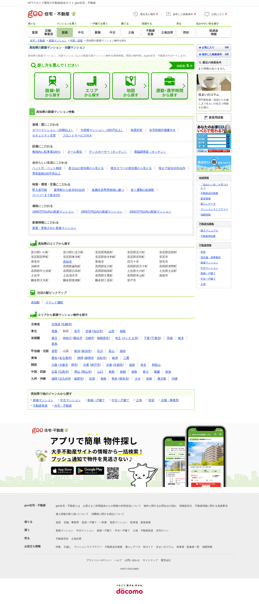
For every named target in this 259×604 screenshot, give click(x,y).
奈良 (143, 364)
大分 (138, 378)
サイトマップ (150, 560)
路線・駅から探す (52, 86)
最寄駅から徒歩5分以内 (69, 189)
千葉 (147, 338)
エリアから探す (91, 86)
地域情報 (204, 177)
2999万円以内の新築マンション (102, 211)
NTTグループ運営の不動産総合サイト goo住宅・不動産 (62, 2)
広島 (54, 371)
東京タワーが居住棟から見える (131, 168)
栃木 (181, 338)
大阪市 (63, 364)
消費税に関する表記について (107, 514)
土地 (139, 400)
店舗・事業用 (170, 400)
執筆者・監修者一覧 (188, 546)
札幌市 (66, 324)
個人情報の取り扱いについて (72, 514)
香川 (146, 371)
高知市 (67, 261)
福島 (123, 331)
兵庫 (86, 364)
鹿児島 (161, 378)
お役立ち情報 (32, 546)
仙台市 (97, 331)
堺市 (74, 364)
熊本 (115, 378)
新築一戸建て (96, 400)
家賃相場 (206, 198)
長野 (54, 351)
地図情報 (206, 214)
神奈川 (67, 338)
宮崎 (149, 378)
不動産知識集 (206, 223)
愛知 (54, 358)
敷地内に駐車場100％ (46, 151)
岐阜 (115, 358)
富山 (111, 351)
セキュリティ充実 (44, 135)
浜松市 (101, 358)
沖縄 (174, 378)
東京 (54, 338)
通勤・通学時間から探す (169, 86)
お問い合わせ (132, 560)
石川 (100, 351)
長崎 (103, 378)
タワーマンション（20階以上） (53, 130)
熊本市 (123, 378)
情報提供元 (185, 505)
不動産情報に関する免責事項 (211, 505)
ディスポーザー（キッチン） (108, 151)
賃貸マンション (118, 522)
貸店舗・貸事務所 (211, 257)
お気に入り (214, 47)
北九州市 (65, 378)
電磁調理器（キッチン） (150, 151)
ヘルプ (118, 560)
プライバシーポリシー (98, 560)
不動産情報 (205, 245)
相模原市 (103, 338)
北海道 (56, 324)
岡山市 (86, 371)
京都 (109, 364)
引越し (67, 546)
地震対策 (136, 130)
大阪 (54, 364)
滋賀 (132, 364)
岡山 (77, 371)
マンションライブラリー (214, 209)
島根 (123, 371)
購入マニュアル (209, 230)
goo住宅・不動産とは (68, 505)
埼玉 (118, 338)
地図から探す (130, 86)
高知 (168, 371)
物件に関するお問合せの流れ (160, 505)
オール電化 (74, 151)
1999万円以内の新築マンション (53, 211)
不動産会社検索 (209, 193)
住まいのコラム (165, 546)
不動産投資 (40, 405)
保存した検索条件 (214, 54)
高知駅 (35, 302)
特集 (58, 546)
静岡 (80, 358)
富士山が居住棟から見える (86, 168)
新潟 (77, 351)
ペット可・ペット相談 (47, 168)
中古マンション (70, 400)
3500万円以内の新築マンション (150, 211)
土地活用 (76, 538)
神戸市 (95, 364)
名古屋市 (65, 358)
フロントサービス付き (77, 135)
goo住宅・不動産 (35, 505)
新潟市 (86, 351)
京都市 (118, 364)
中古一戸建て (120, 400)
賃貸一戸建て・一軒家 (94, 522)
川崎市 (89, 338)
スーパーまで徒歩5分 (46, 195)
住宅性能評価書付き (162, 130)
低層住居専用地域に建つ (108, 189)
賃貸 (151, 400)
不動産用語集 (208, 236)
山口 (100, 371)
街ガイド (148, 546)
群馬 (54, 344)
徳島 (134, 371)
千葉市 (156, 338)
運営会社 (166, 560)
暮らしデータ (208, 203)
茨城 (170, 338)
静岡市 (89, 358)
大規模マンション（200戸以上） (101, 130)
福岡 (54, 378)
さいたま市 (130, 338)
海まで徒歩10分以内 (172, 168)
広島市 (63, 371)
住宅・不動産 (63, 405)
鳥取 (112, 371)
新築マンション (43, 400)
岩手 (77, 331)
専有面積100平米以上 (46, 173)
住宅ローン (162, 530)
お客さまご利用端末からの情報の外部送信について (112, 505)
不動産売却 (62, 538)
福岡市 (78, 378)
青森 (54, 331)
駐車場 (134, 522)
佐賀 (92, 378)
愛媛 (157, 371)
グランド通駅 (54, 302)
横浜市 (78, 338)
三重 (126, 358)
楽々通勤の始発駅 (142, 189)
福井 (123, 351)
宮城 (88, 331)
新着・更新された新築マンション (54, 228)
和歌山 (156, 364)
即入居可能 (39, 189)
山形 (111, 331)
